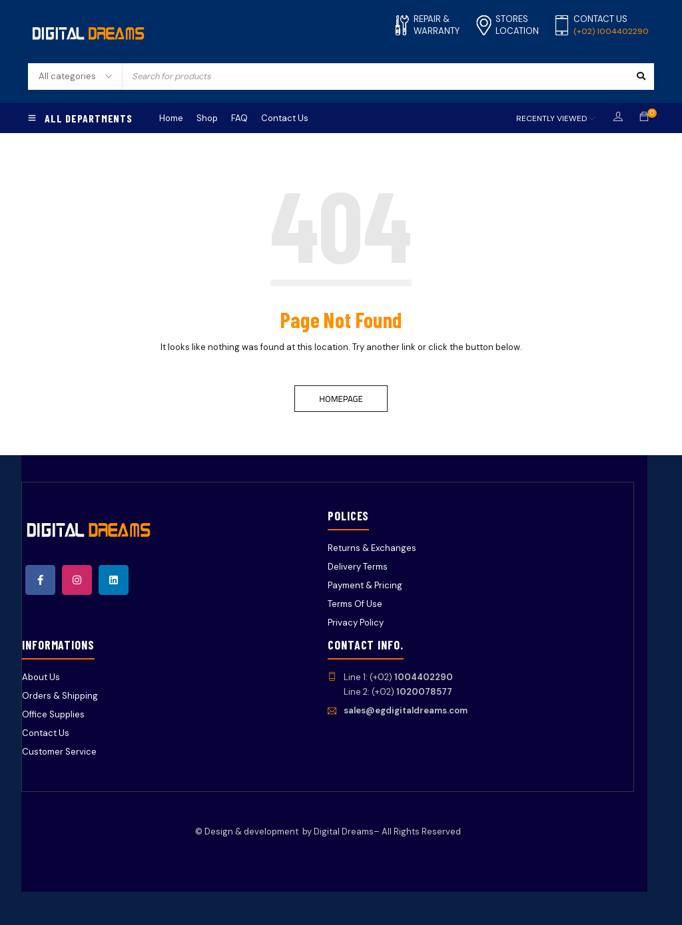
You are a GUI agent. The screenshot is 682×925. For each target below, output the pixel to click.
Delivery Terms (358, 566)
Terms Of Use (355, 604)
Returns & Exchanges (372, 548)
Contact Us (45, 733)
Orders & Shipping (60, 695)
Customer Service (59, 751)
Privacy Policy (356, 622)
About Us (41, 677)
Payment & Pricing (365, 585)
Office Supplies (53, 714)
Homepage (340, 399)
